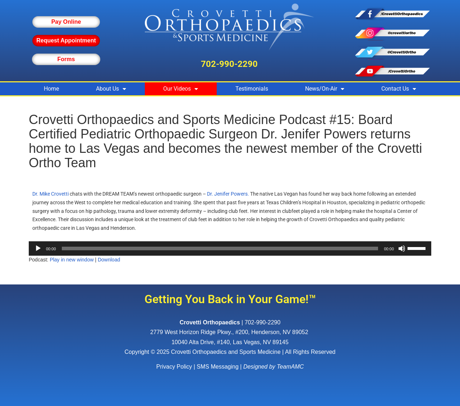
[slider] (220, 248)
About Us (111, 88)
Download (109, 260)
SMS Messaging (218, 367)
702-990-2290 (229, 64)
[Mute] (401, 248)
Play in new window (71, 260)
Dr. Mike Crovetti (50, 194)
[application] (230, 248)
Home (51, 88)
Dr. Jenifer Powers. (228, 194)
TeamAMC (290, 367)
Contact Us (398, 88)
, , (230, 332)
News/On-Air (324, 88)
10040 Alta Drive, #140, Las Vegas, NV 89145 (230, 342)
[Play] (38, 248)
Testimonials (251, 88)
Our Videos (180, 88)
